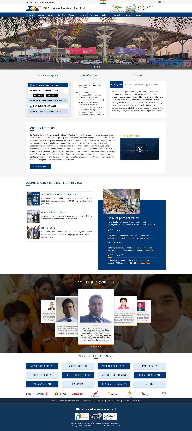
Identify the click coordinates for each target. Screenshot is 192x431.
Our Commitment (134, 85)
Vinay (68, 324)
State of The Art (113, 401)
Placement (99, 401)
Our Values (93, 15)
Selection (61, 15)
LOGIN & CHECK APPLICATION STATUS (48, 100)
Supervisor (78, 384)
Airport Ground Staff (42, 366)
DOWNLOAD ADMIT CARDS (43, 106)
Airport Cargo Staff (42, 375)
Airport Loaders (78, 366)
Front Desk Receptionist (78, 375)
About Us (40, 15)
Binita (123, 311)
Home (30, 15)
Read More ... (144, 238)
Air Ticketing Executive (114, 375)
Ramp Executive (150, 366)
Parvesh (140, 312)
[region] (96, 43)
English (38, 96)
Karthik (96, 325)
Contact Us (137, 15)
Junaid (51, 311)
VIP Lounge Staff (42, 384)
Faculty (126, 401)
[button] (4, 43)
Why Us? (116, 85)
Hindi (51, 96)
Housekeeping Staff (149, 375)
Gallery (105, 15)
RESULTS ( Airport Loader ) (45, 111)
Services (51, 15)
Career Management (77, 15)
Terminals (117, 15)
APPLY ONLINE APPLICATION (44, 85)
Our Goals (152, 85)
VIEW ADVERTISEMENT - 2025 (44, 90)
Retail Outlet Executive (114, 384)
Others (150, 384)
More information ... (40, 166)
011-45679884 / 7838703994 (44, 2)
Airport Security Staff (114, 366)
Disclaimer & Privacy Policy (69, 401)
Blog (128, 15)
